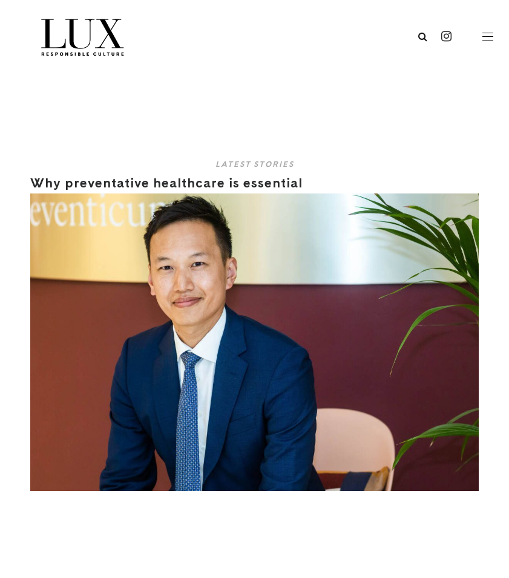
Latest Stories (254, 164)
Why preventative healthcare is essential (170, 182)
